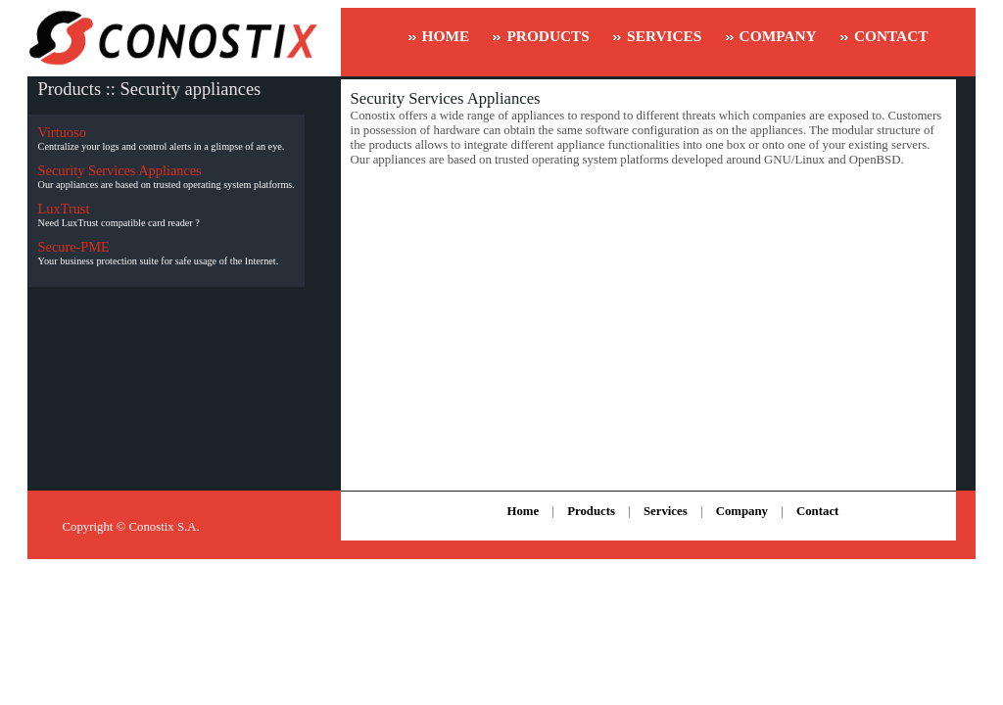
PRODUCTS (547, 35)
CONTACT (891, 35)
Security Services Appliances (120, 170)
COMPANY (778, 35)
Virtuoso (62, 132)
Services (666, 511)
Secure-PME (74, 247)
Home (522, 511)
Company (742, 511)
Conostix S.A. (164, 527)
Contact (817, 511)
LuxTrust (64, 208)
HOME (446, 35)
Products (591, 511)
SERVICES (664, 35)
